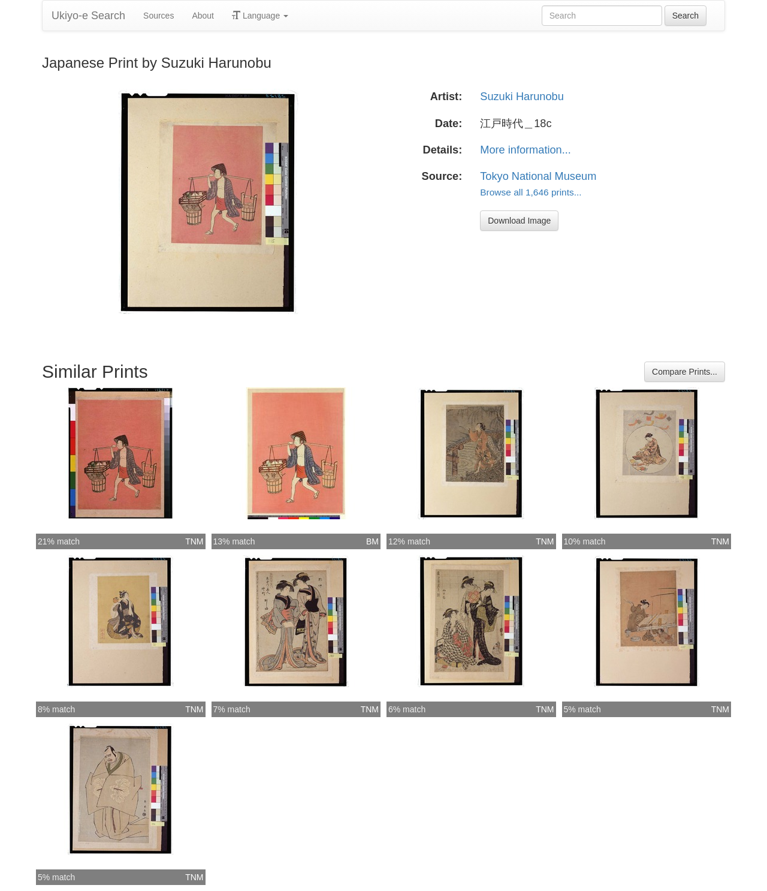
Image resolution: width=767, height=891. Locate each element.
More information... (525, 150)
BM (372, 541)
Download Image (519, 220)
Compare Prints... (684, 372)
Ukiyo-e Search (88, 16)
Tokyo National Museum (538, 176)
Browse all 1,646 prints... (530, 192)
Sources (158, 15)
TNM (194, 541)
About (203, 15)
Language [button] (260, 15)
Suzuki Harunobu (522, 97)
